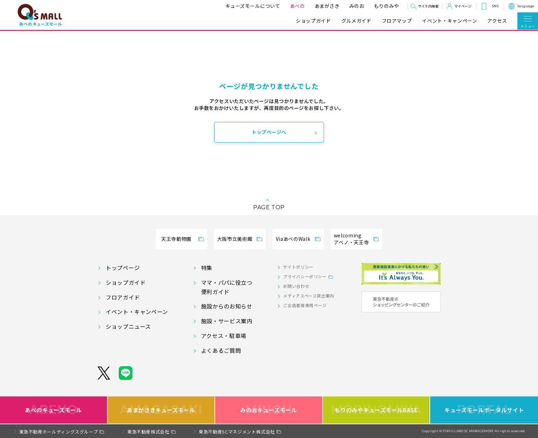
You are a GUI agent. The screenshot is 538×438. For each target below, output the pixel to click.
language (525, 6)
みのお (355, 5)
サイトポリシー (298, 267)
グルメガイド (356, 21)
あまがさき (326, 5)
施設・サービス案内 (227, 321)
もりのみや (385, 5)
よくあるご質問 (221, 350)
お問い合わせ (296, 286)
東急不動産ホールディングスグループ (58, 431)
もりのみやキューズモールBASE (376, 410)
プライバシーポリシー (304, 276)
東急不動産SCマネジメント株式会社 (237, 431)
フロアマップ (397, 21)
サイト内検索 (428, 6)
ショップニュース (128, 326)
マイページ (462, 6)
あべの (296, 5)
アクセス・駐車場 (223, 336)
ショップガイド (313, 21)
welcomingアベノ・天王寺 (351, 239)
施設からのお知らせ (227, 306)
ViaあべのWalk (293, 238)
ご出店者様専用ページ (304, 305)
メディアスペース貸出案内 (308, 296)
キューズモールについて (251, 5)
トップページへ (269, 131)
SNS (495, 6)
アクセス (497, 21)
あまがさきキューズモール (161, 410)
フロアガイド (123, 297)
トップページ (123, 267)
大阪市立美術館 (234, 238)
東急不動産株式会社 (148, 431)
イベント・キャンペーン (449, 21)
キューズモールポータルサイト (484, 410)
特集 (206, 267)
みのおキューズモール (268, 410)
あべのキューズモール (53, 410)
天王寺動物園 (176, 238)
